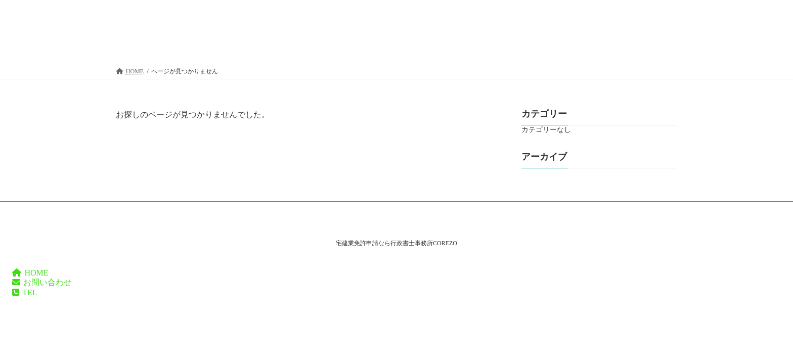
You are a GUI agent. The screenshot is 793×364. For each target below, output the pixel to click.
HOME (30, 272)
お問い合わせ (42, 282)
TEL (24, 292)
